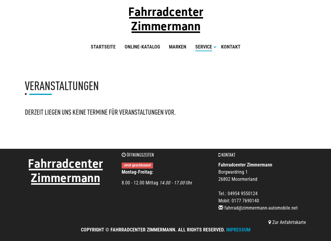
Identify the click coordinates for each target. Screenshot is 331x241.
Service (206, 47)
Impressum (238, 230)
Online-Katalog (142, 47)
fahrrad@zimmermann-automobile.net (261, 208)
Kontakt (231, 47)
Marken (177, 47)
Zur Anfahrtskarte (287, 222)
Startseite (103, 47)
